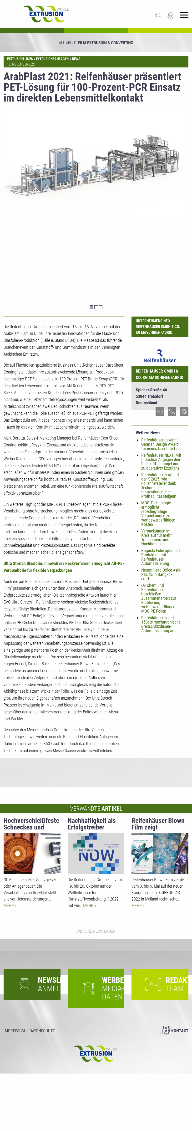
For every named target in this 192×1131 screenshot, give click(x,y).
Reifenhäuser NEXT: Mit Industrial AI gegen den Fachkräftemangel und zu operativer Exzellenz (161, 462)
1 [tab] (91, 307)
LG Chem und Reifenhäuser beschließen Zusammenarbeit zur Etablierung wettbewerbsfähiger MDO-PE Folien (158, 598)
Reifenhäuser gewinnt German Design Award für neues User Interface (161, 444)
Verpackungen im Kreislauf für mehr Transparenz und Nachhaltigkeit (156, 537)
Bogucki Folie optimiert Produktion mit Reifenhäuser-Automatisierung (160, 557)
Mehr (9, 905)
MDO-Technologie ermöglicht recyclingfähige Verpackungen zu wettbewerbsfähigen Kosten (158, 513)
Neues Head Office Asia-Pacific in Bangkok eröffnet (161, 574)
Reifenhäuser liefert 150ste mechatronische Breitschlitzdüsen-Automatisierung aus (161, 624)
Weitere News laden (96, 931)
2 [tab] (96, 307)
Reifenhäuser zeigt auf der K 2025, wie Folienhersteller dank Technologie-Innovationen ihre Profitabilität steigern (160, 485)
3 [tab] (100, 307)
